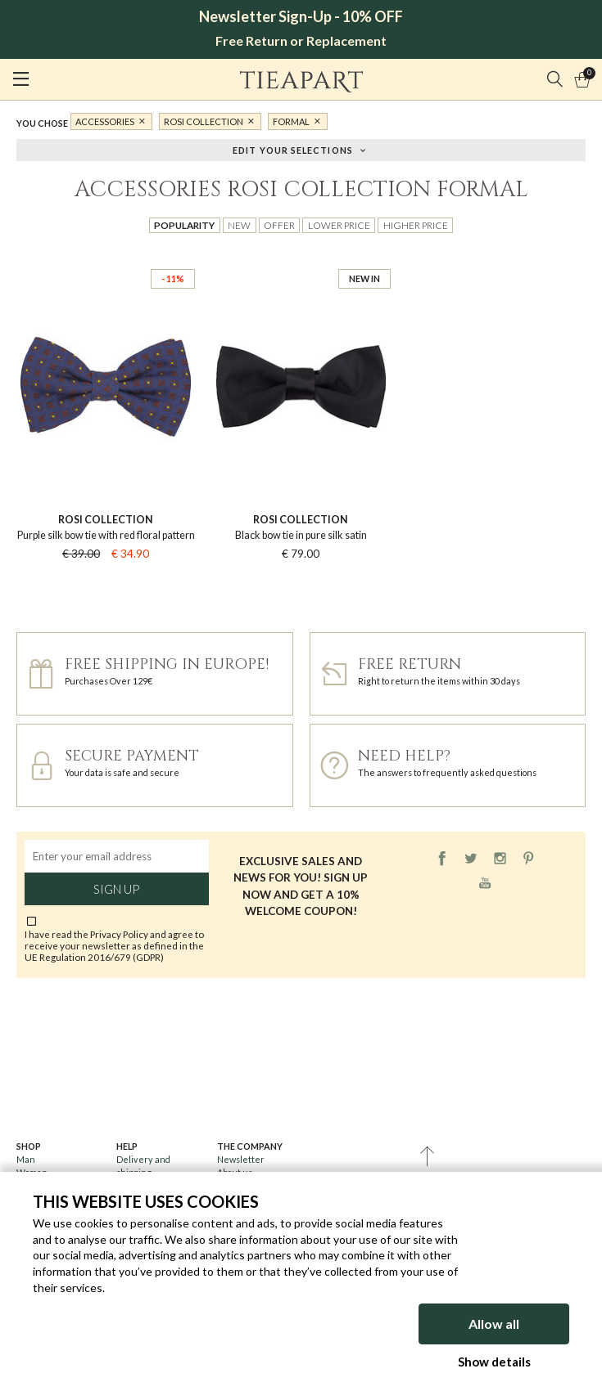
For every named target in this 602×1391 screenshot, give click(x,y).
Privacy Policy (119, 934)
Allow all (493, 1323)
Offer (279, 225)
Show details (494, 1361)
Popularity (184, 225)
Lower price (339, 225)
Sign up (116, 889)
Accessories (104, 121)
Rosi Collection (203, 121)
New (239, 225)
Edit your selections (293, 149)
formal (291, 121)
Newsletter (241, 1159)
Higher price (415, 225)
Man (25, 1159)
